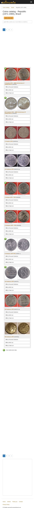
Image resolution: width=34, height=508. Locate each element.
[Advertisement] (17, 50)
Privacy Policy (6, 504)
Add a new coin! (9, 18)
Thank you (14, 501)
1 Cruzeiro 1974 (9, 141)
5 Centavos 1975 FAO (10, 253)
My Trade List (10, 93)
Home (4, 501)
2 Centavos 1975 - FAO (10, 225)
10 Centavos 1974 (9, 169)
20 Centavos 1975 (9, 309)
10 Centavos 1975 (9, 281)
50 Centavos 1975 (9, 336)
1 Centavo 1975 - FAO (10, 197)
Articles (9, 501)
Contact (21, 501)
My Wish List (9, 90)
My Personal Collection (12, 87)
